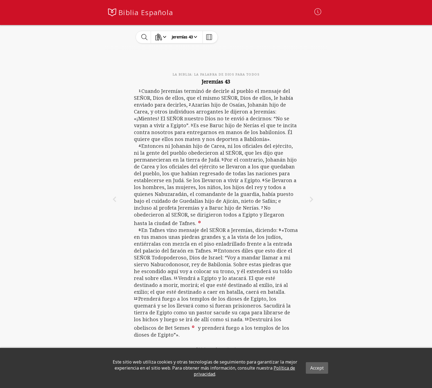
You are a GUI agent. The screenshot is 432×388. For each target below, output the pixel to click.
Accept (317, 368)
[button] (199, 221)
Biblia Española (145, 12)
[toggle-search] (144, 37)
